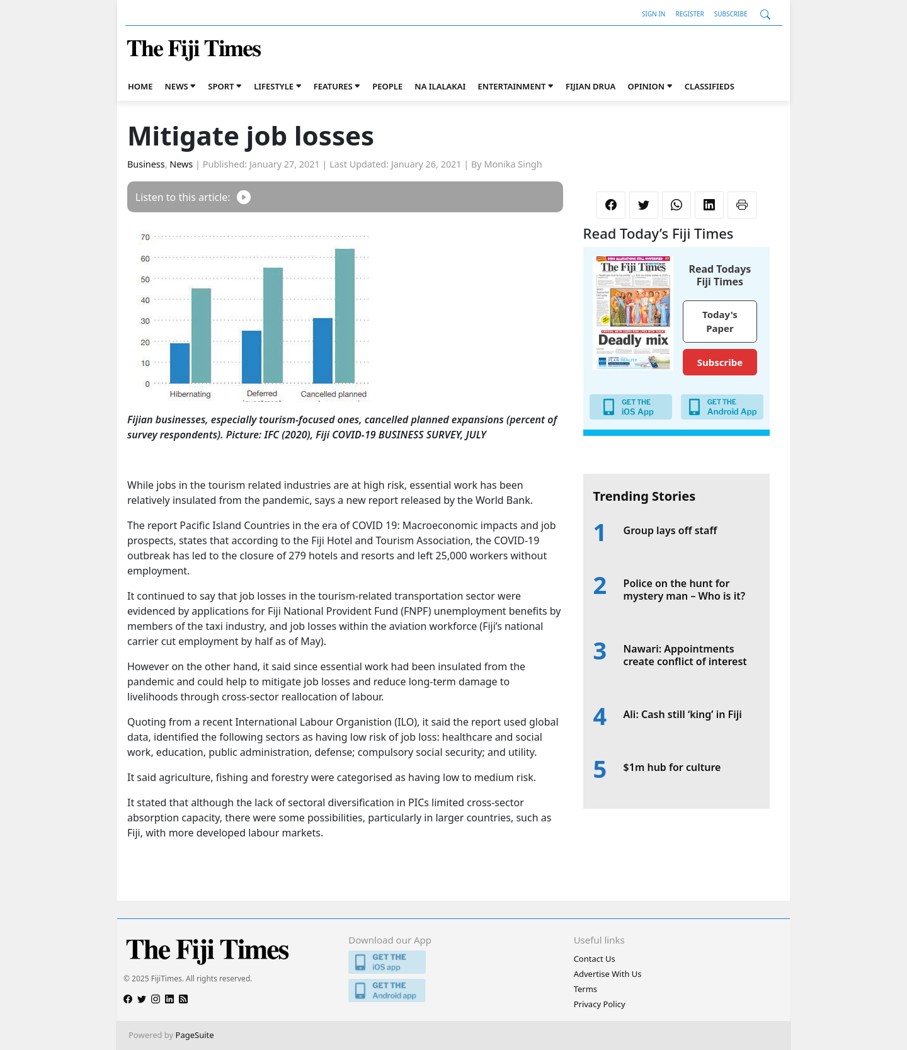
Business (146, 164)
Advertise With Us (608, 973)
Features (333, 86)
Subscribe (731, 13)
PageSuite (195, 1035)
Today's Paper (720, 321)
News (176, 86)
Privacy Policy (599, 1004)
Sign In (653, 13)
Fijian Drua (590, 86)
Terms (585, 989)
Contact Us (594, 958)
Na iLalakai (439, 86)
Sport (221, 86)
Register (689, 13)
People (387, 86)
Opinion (646, 86)
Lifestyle (274, 86)
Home (140, 86)
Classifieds (709, 86)
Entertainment (511, 86)
